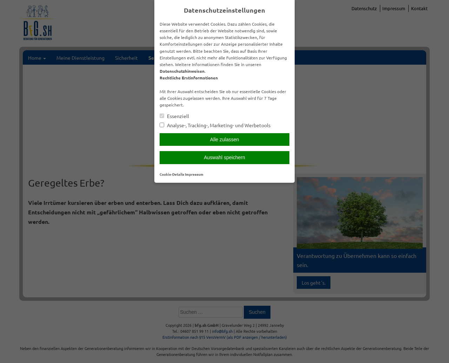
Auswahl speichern (224, 157)
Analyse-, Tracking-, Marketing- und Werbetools (215, 125)
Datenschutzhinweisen (182, 71)
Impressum (194, 174)
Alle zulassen (224, 139)
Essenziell (174, 116)
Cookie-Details (172, 174)
